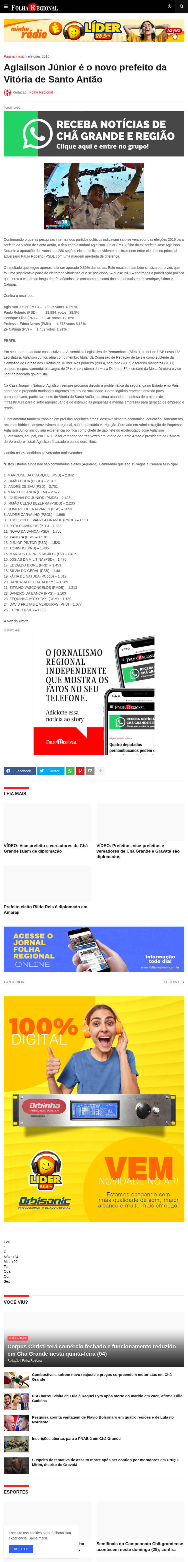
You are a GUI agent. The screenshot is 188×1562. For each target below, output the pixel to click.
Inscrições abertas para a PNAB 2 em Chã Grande (76, 1438)
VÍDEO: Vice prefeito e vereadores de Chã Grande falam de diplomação (46, 848)
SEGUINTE (173, 982)
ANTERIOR (15, 982)
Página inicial (14, 56)
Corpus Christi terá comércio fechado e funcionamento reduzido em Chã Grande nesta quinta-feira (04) (92, 1350)
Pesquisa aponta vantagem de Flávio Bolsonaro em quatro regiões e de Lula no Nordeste (103, 1419)
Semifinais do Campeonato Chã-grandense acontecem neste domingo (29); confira (139, 1546)
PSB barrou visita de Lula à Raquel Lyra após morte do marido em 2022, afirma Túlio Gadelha (107, 1398)
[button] (6, 6)
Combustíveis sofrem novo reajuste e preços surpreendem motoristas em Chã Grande (102, 1377)
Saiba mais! (37, 1538)
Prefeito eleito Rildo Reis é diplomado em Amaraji (45, 910)
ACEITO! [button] (21, 1549)
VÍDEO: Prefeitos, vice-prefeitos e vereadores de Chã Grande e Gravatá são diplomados (138, 851)
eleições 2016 (39, 56)
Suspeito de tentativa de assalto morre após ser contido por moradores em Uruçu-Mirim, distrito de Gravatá (105, 1462)
